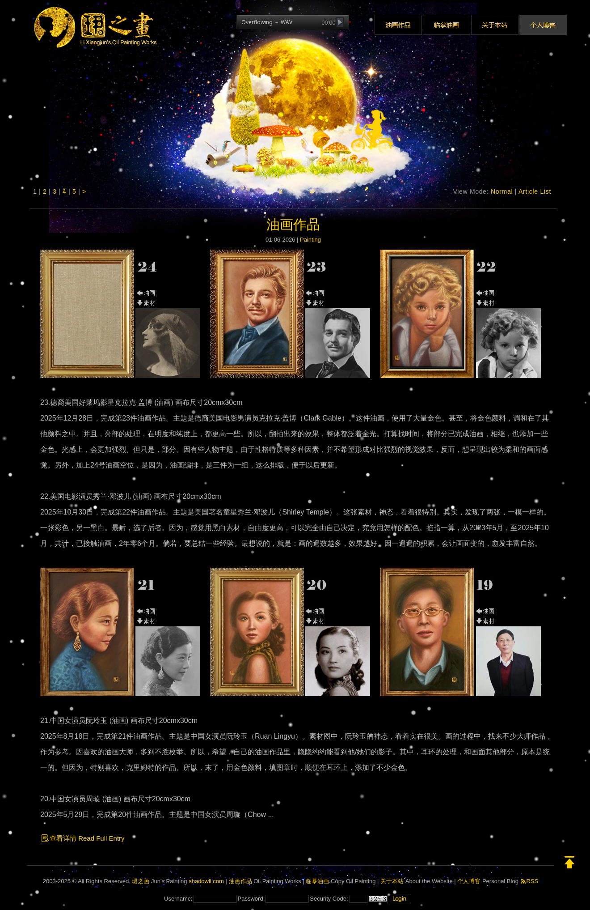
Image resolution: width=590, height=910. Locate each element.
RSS (530, 881)
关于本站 (392, 881)
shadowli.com (206, 881)
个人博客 (468, 881)
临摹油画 (317, 881)
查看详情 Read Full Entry (82, 838)
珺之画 (140, 881)
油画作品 (293, 224)
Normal (502, 191)
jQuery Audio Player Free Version (263, 31)
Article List (534, 191)
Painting (310, 239)
